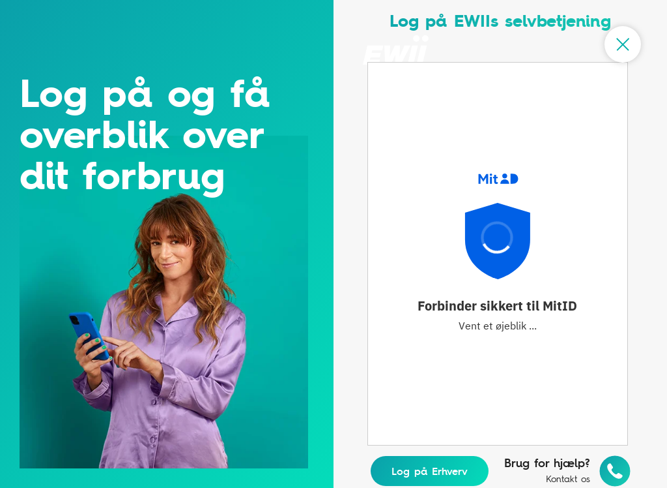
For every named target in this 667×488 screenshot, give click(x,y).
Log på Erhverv (429, 471)
